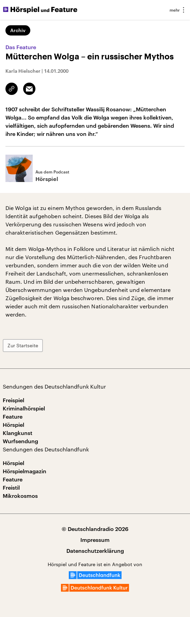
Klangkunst (17, 433)
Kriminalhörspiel (24, 408)
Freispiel (13, 400)
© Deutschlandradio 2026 (95, 528)
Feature (12, 416)
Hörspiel (13, 424)
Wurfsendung (20, 441)
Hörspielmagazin (24, 471)
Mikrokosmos (20, 495)
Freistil (11, 487)
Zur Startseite (22, 345)
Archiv (18, 30)
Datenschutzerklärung (95, 550)
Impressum (95, 539)
